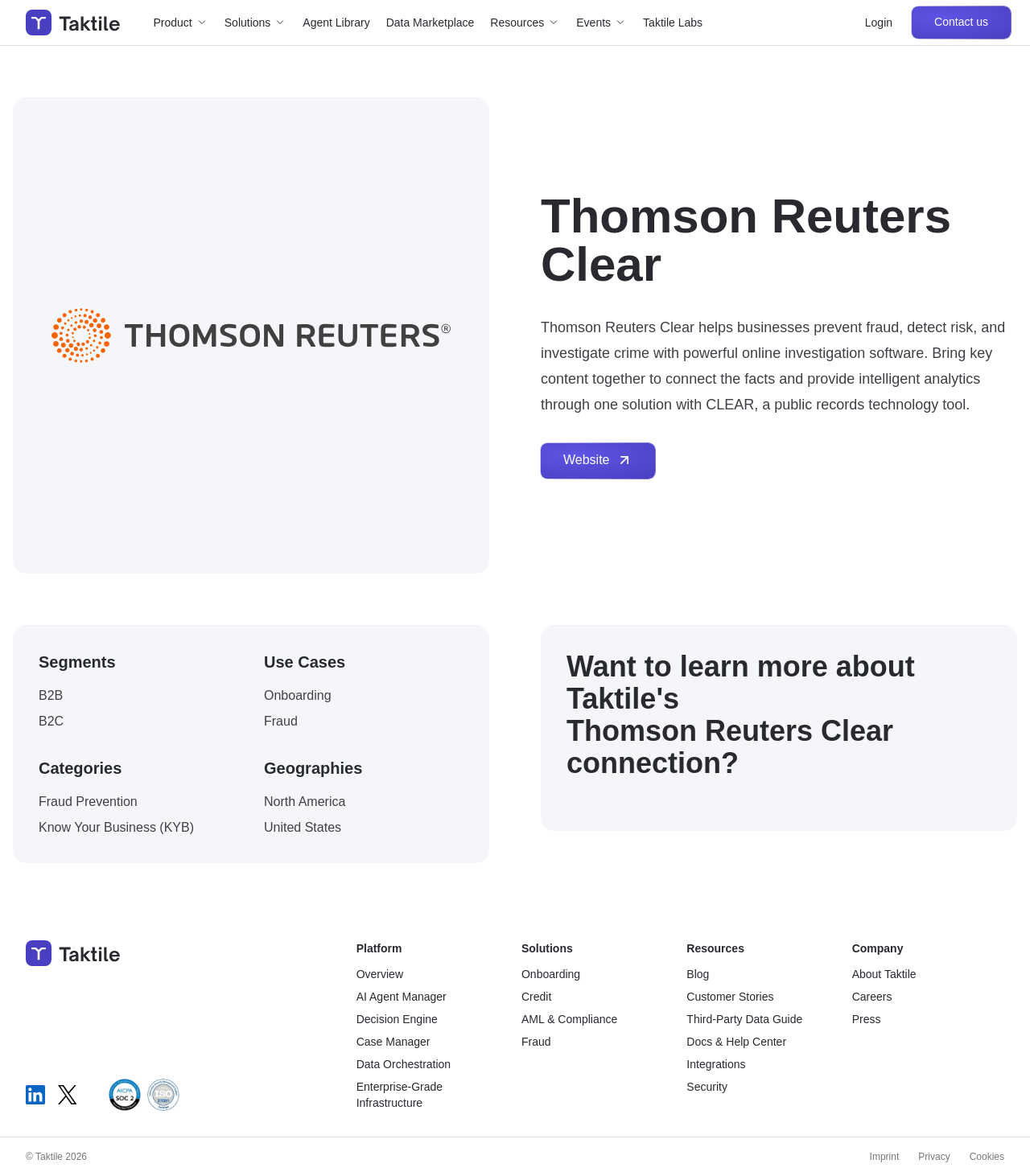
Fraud (536, 1041)
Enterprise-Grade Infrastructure (399, 1094)
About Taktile (884, 974)
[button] (181, 22)
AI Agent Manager (401, 996)
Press (866, 1019)
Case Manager (393, 1041)
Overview (379, 974)
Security (706, 1086)
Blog (697, 974)
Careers (872, 996)
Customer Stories (729, 996)
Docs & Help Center (736, 1041)
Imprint (885, 1156)
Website (597, 460)
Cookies (987, 1156)
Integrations (715, 1064)
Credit (536, 996)
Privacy (934, 1156)
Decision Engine (397, 1019)
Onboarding (550, 974)
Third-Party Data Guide (744, 1019)
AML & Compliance (569, 1019)
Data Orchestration (403, 1064)
